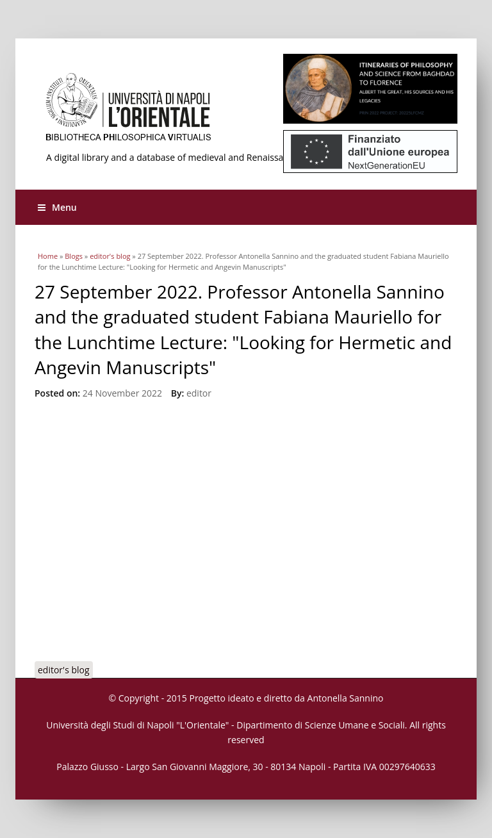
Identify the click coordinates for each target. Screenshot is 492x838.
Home (48, 256)
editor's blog (110, 256)
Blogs (74, 256)
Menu (57, 207)
